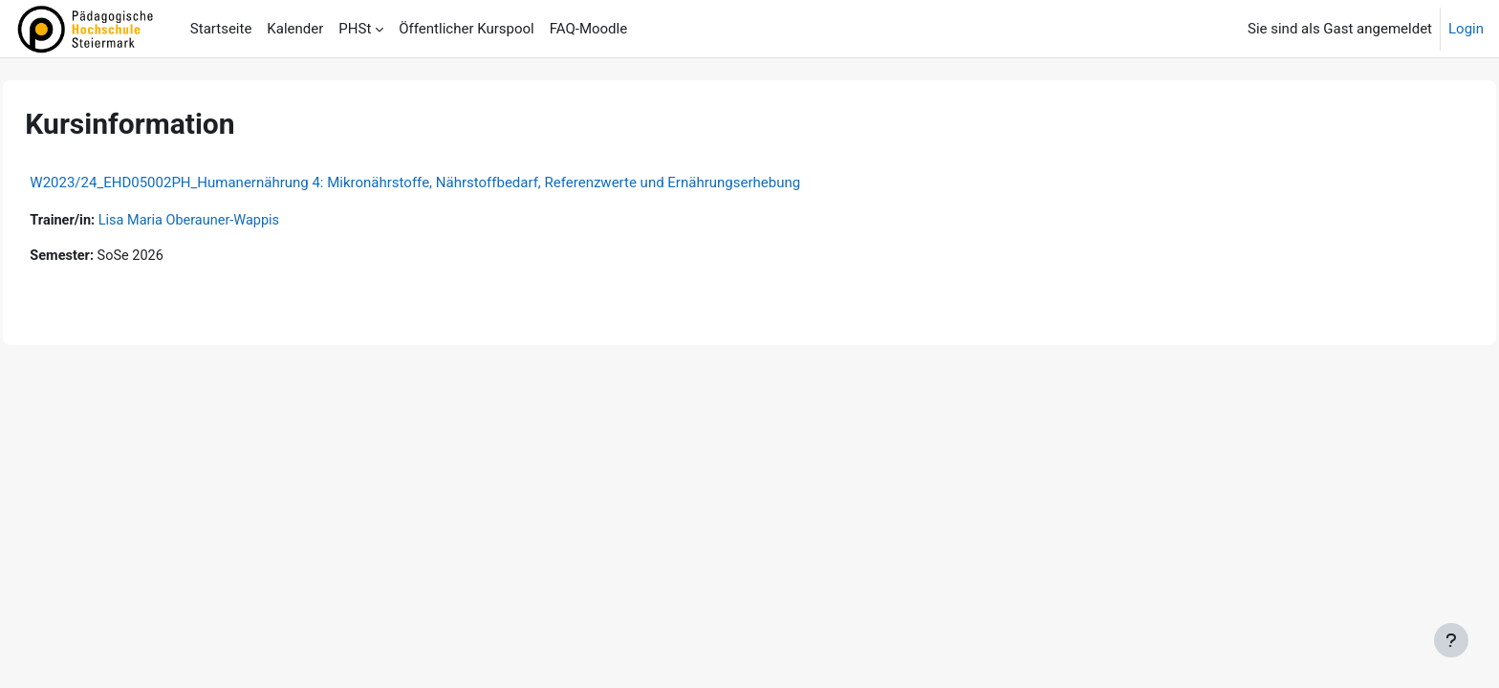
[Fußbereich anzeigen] (1451, 640)
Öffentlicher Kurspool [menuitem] (466, 28)
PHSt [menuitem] (354, 28)
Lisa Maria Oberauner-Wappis (237, 220)
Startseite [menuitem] (221, 28)
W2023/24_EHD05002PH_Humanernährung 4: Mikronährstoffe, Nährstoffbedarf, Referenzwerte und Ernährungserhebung (458, 182)
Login (1466, 28)
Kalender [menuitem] (295, 28)
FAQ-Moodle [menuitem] (588, 28)
